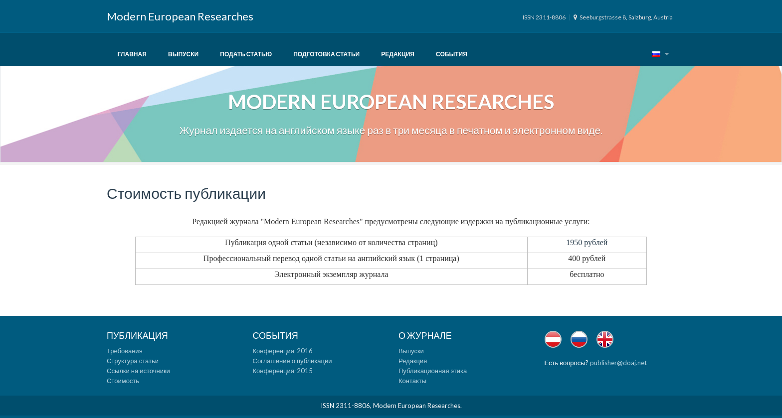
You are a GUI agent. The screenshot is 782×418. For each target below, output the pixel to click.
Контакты (412, 381)
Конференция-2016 (283, 351)
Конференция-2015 (283, 371)
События (451, 54)
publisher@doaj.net (618, 363)
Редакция (397, 54)
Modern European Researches (180, 16)
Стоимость (123, 381)
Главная (132, 54)
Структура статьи (133, 361)
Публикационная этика (432, 371)
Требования (125, 351)
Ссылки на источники (138, 371)
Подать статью (246, 54)
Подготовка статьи (326, 54)
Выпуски (183, 54)
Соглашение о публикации (292, 361)
